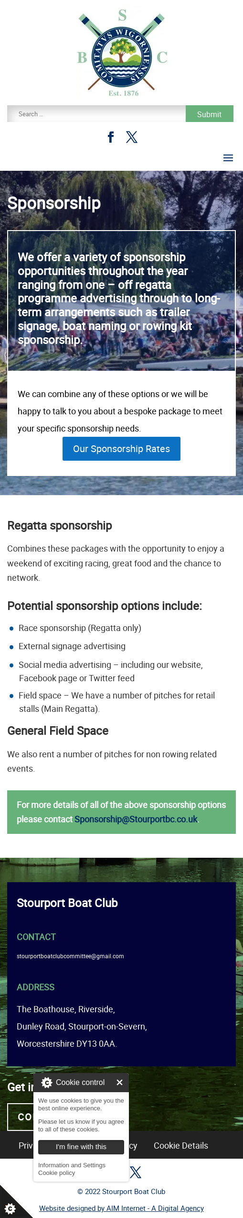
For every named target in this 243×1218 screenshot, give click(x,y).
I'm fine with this (120, 1082)
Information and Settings (72, 1165)
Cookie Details (181, 1145)
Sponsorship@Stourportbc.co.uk (135, 819)
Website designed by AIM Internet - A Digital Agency (121, 1208)
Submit (209, 114)
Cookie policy (56, 1172)
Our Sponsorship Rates (121, 448)
